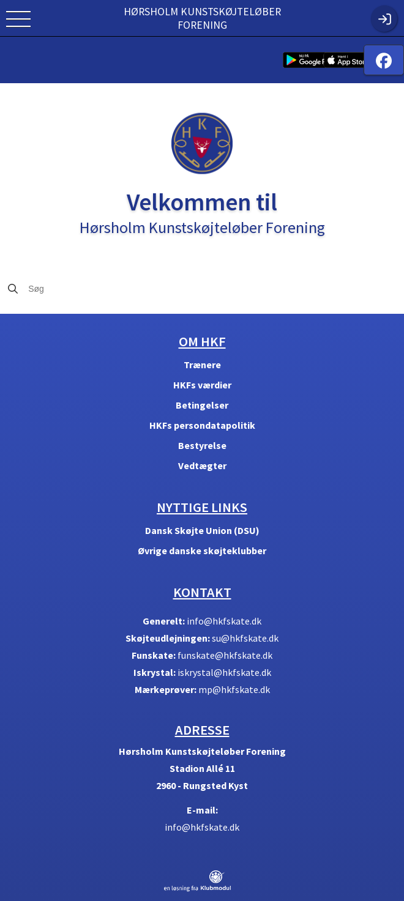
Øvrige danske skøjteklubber (202, 550)
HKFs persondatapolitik (202, 425)
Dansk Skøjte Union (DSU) (202, 530)
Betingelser (202, 405)
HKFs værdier (202, 385)
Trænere (202, 364)
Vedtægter (202, 465)
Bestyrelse (202, 445)
